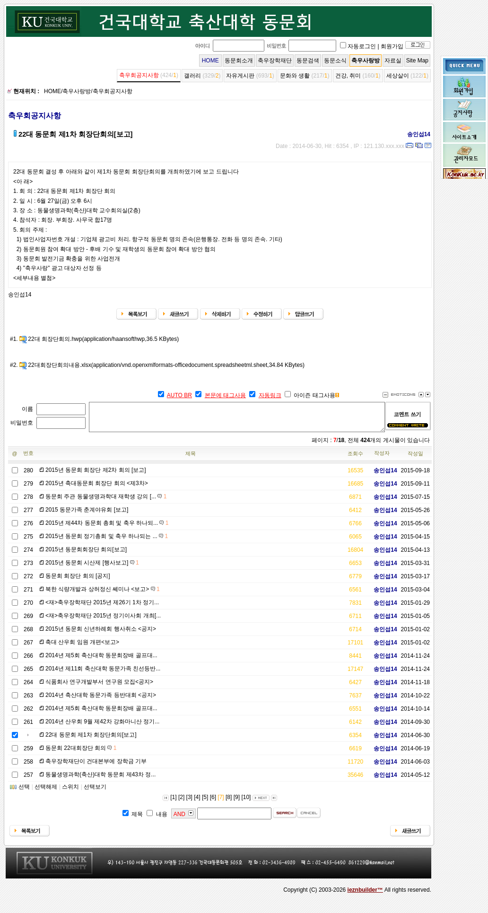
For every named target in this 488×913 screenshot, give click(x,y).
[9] (237, 803)
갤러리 (192, 75)
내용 (161, 820)
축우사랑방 (365, 60)
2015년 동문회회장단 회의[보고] (86, 555)
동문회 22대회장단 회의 (80, 753)
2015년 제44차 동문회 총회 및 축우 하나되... (106, 528)
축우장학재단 (275, 60)
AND (179, 820)
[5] (205, 803)
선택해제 (46, 792)
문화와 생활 (295, 75)
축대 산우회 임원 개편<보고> (82, 647)
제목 (190, 459)
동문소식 (335, 60)
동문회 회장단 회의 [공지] (77, 581)
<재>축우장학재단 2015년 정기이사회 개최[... (103, 621)
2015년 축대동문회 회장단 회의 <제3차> (96, 489)
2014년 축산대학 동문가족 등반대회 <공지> (100, 700)
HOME (210, 60)
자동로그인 (362, 46)
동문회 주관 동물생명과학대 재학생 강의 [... (105, 502)
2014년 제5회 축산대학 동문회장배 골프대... (101, 661)
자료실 (392, 60)
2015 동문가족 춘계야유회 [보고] (86, 515)
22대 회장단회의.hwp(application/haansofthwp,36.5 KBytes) (103, 339)
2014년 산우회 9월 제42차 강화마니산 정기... (102, 727)
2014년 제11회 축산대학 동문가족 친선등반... (102, 674)
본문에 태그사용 (225, 395)
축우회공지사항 (139, 75)
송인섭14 (415, 134)
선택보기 (95, 792)
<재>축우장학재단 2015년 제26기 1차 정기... (102, 608)
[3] (189, 803)
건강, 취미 (348, 75)
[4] (197, 803)
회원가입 (392, 46)
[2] (181, 803)
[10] (246, 803)
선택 (24, 792)
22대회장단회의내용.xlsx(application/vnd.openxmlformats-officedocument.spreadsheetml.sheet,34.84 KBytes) (166, 365)
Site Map (417, 60)
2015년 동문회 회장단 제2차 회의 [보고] (95, 475)
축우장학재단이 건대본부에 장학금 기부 (96, 767)
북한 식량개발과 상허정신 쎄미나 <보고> (102, 594)
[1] (173, 803)
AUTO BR (179, 395)
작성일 (415, 459)
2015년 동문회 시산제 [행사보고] (92, 568)
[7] (221, 803)
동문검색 (307, 60)
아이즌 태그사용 (314, 395)
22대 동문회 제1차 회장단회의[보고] (91, 740)
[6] (213, 803)
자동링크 (270, 395)
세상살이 (397, 75)
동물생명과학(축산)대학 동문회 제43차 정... (100, 780)
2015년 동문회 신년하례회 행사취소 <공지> (100, 634)
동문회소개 (239, 60)
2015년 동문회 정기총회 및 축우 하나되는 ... (106, 542)
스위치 (70, 792)
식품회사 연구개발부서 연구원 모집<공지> (99, 687)
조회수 (355, 459)
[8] (229, 803)
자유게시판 (240, 75)
